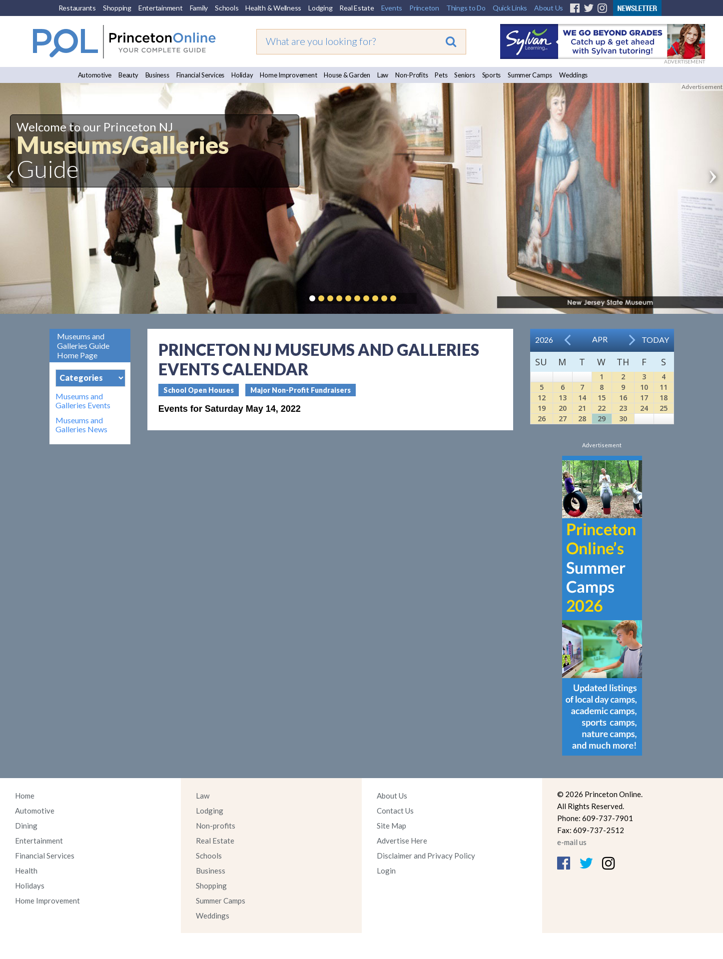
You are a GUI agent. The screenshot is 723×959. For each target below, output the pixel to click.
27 (563, 418)
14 (582, 397)
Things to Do (466, 7)
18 (664, 397)
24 (644, 408)
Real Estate (356, 7)
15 (602, 397)
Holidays (29, 885)
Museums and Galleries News (81, 425)
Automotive (95, 75)
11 (664, 387)
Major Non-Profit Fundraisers (300, 390)
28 (582, 418)
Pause (408, 298)
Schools (226, 7)
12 (542, 397)
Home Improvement (288, 75)
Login (386, 870)
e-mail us (572, 842)
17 (644, 397)
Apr (600, 339)
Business (157, 75)
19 (542, 408)
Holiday (242, 75)
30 (623, 418)
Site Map (391, 825)
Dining (26, 825)
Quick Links (510, 7)
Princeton (424, 7)
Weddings (573, 75)
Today (655, 339)
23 (623, 408)
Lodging (320, 7)
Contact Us (395, 810)
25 (664, 408)
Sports (491, 75)
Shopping (117, 7)
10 (644, 387)
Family (199, 7)
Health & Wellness (273, 7)
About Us (548, 7)
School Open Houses (198, 390)
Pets (441, 75)
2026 (544, 339)
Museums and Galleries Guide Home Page (83, 345)
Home (24, 795)
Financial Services (200, 75)
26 (542, 418)
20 (563, 408)
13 (563, 397)
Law (382, 75)
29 (602, 418)
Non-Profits (411, 75)
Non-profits (215, 825)
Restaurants (77, 7)
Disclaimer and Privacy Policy (426, 855)
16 (623, 397)
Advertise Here (402, 840)
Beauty (128, 75)
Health (26, 870)
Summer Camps (530, 75)
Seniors (464, 75)
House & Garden (347, 75)
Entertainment (160, 7)
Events (392, 7)
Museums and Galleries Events (82, 401)
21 (582, 408)
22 (602, 408)
